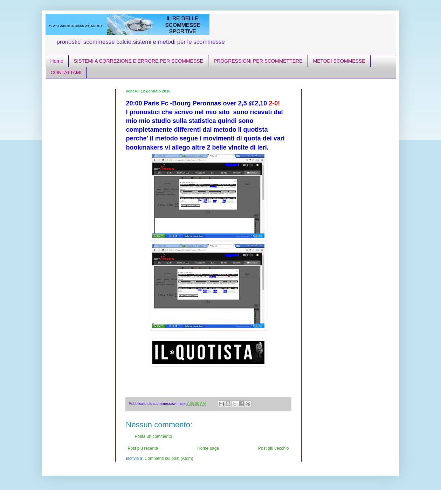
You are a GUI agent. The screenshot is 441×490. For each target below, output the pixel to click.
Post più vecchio (273, 448)
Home (56, 61)
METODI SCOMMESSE (339, 61)
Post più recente (143, 448)
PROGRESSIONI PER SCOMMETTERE (258, 61)
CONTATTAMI (66, 72)
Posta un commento (153, 436)
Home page (208, 448)
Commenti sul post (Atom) (169, 458)
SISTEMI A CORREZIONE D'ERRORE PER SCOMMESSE (138, 61)
